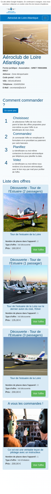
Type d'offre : (11, 245)
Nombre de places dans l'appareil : (21, 241)
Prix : (8, 248)
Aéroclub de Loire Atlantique (23, 18)
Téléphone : (8, 84)
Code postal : (9, 77)
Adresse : (7, 74)
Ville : (5, 81)
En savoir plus (10, 110)
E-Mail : (6, 88)
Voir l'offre (38, 249)
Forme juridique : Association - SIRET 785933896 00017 (25, 69)
